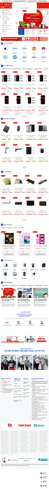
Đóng (24, 10)
